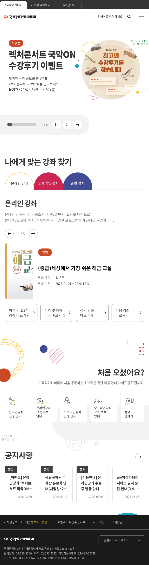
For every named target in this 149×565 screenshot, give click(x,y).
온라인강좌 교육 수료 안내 (44, 411)
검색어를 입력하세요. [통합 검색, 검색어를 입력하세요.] (110, 16)
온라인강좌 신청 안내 (17, 413)
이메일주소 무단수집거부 (70, 522)
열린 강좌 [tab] (78, 183)
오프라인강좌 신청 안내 (74, 413)
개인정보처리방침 (36, 522)
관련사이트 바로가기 (116, 540)
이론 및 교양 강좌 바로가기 (21, 313)
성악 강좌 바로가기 (93, 313)
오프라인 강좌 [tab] (48, 183)
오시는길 (117, 522)
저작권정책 (10, 522)
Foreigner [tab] (68, 5)
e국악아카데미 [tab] (14, 5)
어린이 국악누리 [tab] (40, 5)
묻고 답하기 (131, 413)
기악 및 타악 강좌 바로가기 (57, 313)
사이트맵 (98, 522)
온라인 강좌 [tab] (19, 183)
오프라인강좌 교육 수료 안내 (105, 411)
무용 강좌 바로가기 (128, 313)
